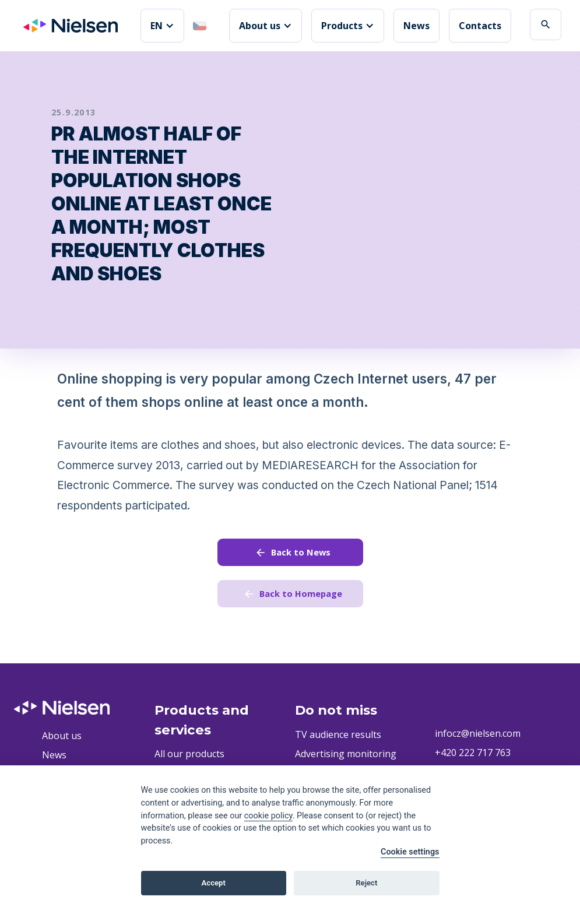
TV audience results (338, 736)
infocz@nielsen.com (478, 736)
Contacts (480, 25)
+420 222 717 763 (473, 755)
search (545, 24)
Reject (366, 882)
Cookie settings (410, 852)
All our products (189, 756)
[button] (162, 26)
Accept (214, 882)
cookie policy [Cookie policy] (268, 816)
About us (62, 738)
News (416, 25)
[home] (70, 26)
